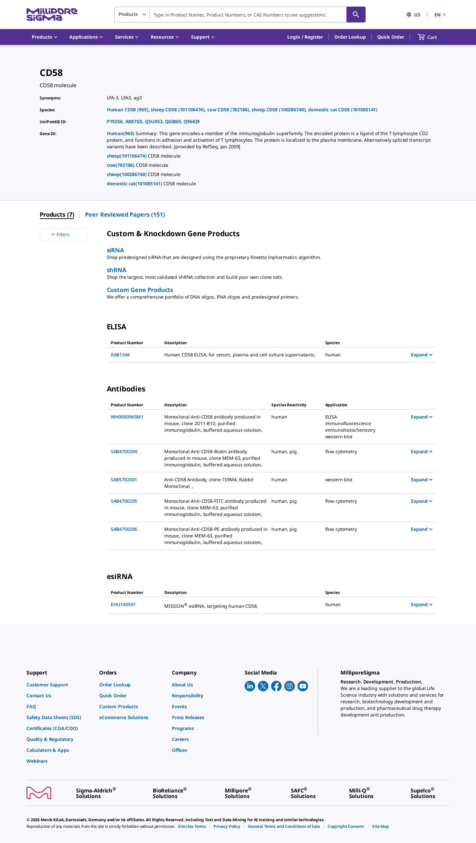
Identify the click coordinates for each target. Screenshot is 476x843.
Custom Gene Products (140, 290)
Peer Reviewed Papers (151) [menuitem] (125, 214)
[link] (59, 684)
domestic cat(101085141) (135, 183)
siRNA (115, 250)
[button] (305, 37)
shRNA (116, 270)
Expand (421, 354)
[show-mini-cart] (433, 37)
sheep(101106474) (127, 156)
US (413, 15)
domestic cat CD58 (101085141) (342, 109)
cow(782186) (121, 165)
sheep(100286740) (127, 174)
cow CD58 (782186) (228, 109)
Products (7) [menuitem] (57, 214)
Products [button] (128, 14)
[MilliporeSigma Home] (51, 14)
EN (440, 15)
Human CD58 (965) (127, 109)
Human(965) (121, 133)
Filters (60, 234)
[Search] (356, 14)
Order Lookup (350, 37)
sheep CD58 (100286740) (278, 109)
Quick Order (390, 37)
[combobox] (240, 14)
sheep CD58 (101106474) (178, 109)
